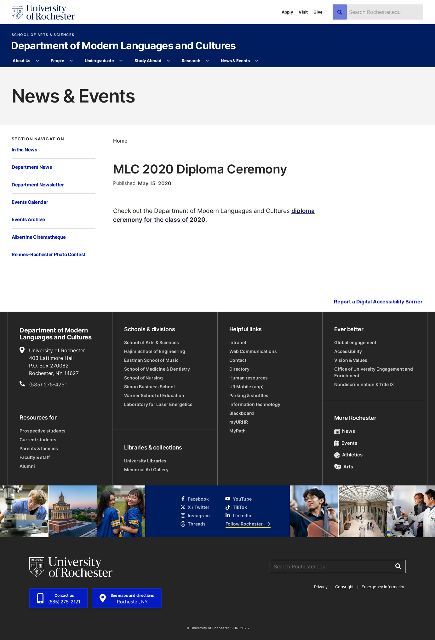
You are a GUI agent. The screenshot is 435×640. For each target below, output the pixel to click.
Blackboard (241, 413)
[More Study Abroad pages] (168, 61)
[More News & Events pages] (257, 61)
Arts (343, 466)
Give (318, 12)
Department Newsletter (38, 184)
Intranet (237, 342)
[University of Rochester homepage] (43, 12)
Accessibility (348, 351)
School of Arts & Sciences (43, 34)
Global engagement (355, 342)
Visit (303, 12)
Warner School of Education (154, 395)
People (57, 60)
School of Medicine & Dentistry (157, 369)
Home (120, 140)
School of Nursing (143, 378)
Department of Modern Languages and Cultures (123, 46)
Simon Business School (149, 387)
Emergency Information (384, 587)
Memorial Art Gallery (146, 470)
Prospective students (43, 431)
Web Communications (253, 351)
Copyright (344, 587)
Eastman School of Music (151, 360)
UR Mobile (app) (246, 387)
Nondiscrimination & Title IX (364, 384)
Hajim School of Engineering (154, 351)
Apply (287, 12)
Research (191, 60)
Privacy (320, 587)
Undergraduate (99, 60)
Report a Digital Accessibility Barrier (378, 301)
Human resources (248, 378)
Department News (32, 167)
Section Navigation (38, 139)
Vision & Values (350, 360)
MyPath (237, 431)
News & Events (235, 60)
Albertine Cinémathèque (39, 237)
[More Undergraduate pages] (121, 61)
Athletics (348, 454)
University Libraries (145, 461)
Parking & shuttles (248, 395)
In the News (24, 149)
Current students (38, 440)
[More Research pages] (207, 61)
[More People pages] (71, 61)
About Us (21, 60)
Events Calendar (30, 202)
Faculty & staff (35, 457)
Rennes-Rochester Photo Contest (48, 254)
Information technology (254, 404)
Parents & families (39, 448)
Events (346, 443)
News (344, 431)
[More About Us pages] (37, 61)
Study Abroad (148, 60)
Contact (237, 360)
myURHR (238, 422)
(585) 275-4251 (48, 384)
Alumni (27, 466)
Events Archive (28, 219)
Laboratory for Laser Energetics (158, 404)
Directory (239, 369)
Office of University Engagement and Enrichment (373, 372)
